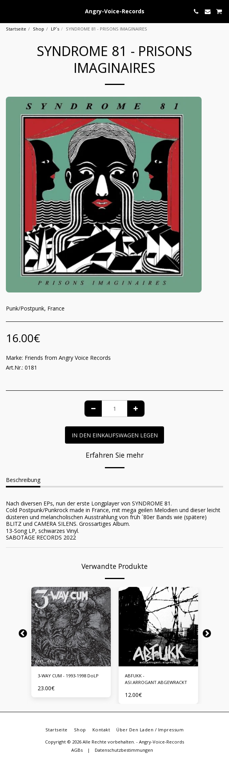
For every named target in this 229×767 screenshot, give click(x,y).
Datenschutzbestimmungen (124, 750)
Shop (38, 29)
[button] (8, 11)
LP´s (55, 29)
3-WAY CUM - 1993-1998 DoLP (68, 676)
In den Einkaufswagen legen (115, 435)
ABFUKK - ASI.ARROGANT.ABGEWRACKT (156, 679)
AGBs (77, 750)
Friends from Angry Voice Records (68, 357)
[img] (71, 626)
